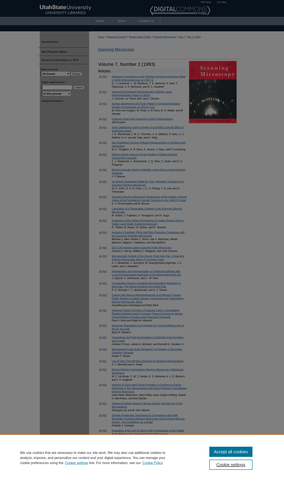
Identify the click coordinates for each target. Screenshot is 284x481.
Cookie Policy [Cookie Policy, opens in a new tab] (152, 463)
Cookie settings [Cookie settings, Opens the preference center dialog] (230, 464)
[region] (142, 457)
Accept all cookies (231, 451)
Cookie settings (76, 463)
